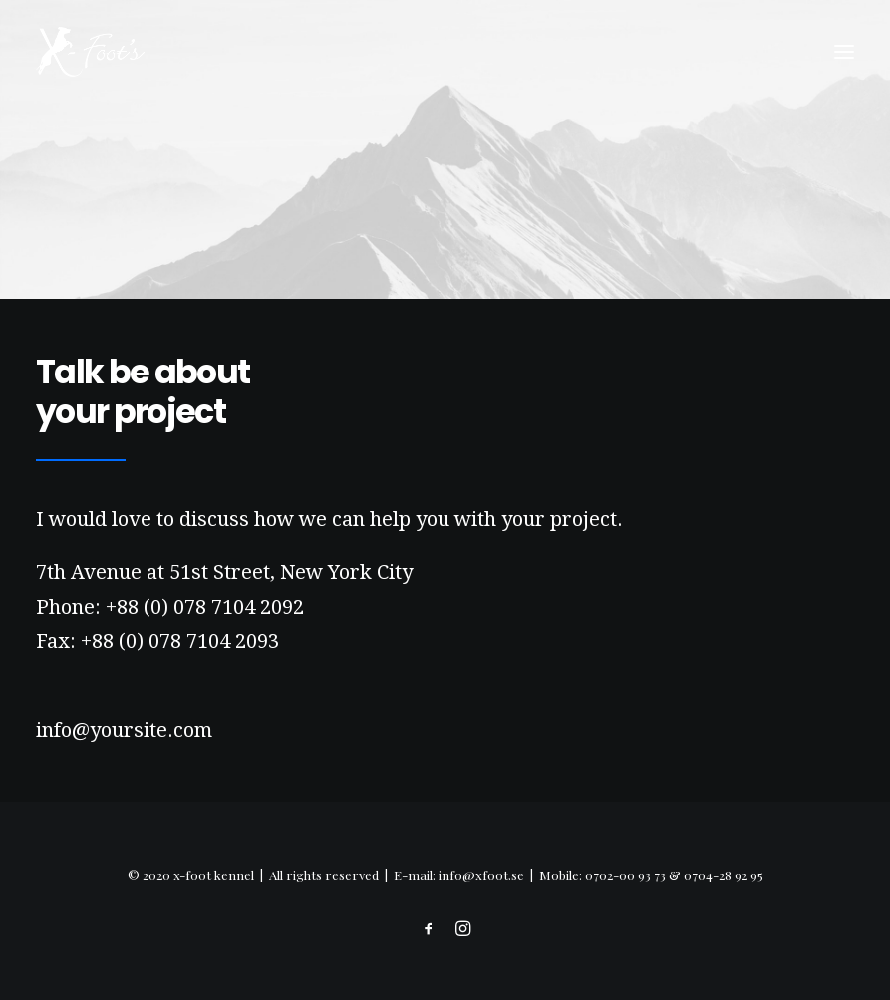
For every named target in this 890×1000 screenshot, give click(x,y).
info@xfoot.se (481, 875)
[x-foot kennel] (90, 52)
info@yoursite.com (124, 730)
